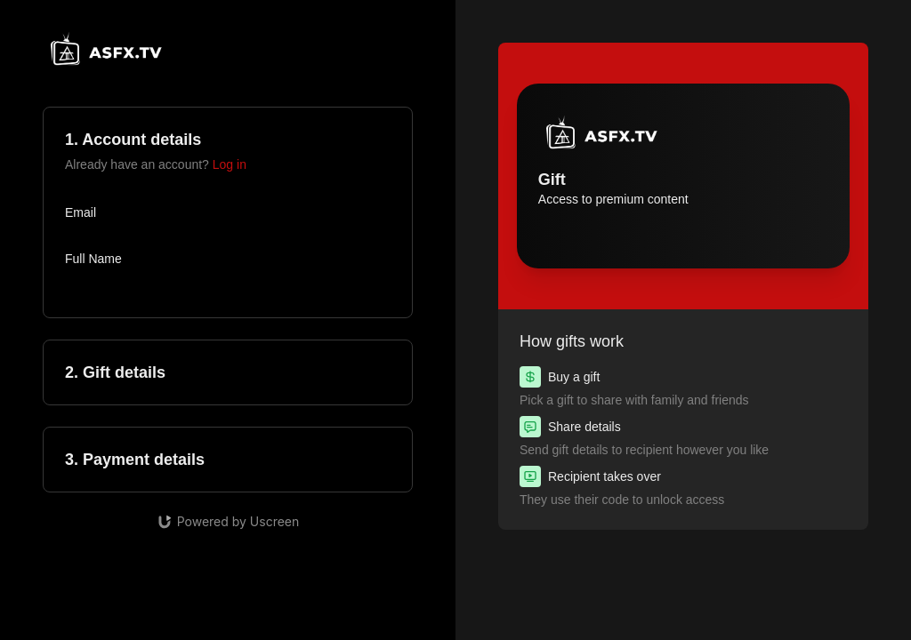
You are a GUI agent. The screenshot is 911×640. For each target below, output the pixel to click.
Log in (229, 164)
